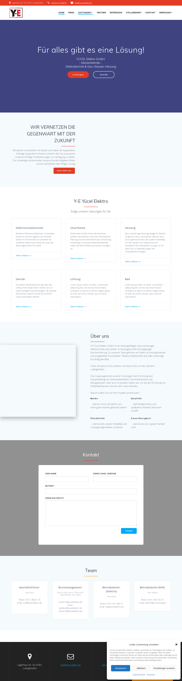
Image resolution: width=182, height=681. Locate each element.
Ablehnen (141, 668)
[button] (176, 644)
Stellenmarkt (134, 12)
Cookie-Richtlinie (139, 674)
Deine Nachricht (91, 521)
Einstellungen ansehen (164, 668)
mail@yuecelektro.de (83, 3)
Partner (101, 12)
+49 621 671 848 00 (58, 3)
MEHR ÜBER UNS (64, 171)
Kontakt (150, 12)
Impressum (151, 674)
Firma (71, 12)
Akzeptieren (120, 668)
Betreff (91, 499)
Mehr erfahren (24, 261)
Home (61, 12)
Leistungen (84, 12)
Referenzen (116, 12)
